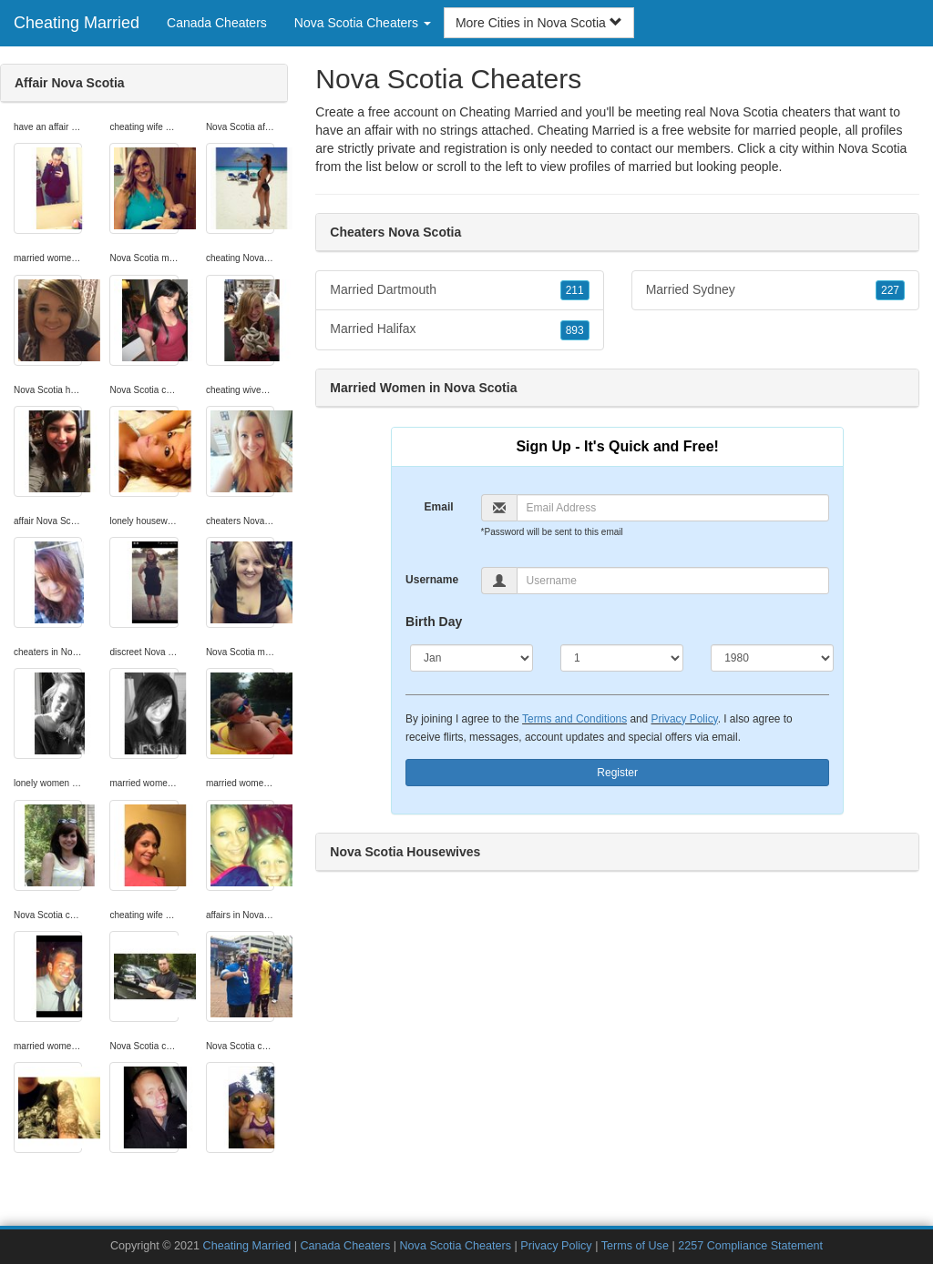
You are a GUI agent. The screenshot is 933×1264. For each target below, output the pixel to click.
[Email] (673, 507)
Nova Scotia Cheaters (455, 1245)
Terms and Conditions (574, 719)
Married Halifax (459, 329)
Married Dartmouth (459, 290)
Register (617, 772)
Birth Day (433, 621)
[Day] (621, 658)
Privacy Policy (684, 719)
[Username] (673, 580)
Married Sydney (775, 290)
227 (890, 290)
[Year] (772, 658)
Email (439, 507)
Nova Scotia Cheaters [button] (362, 22)
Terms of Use (635, 1245)
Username (431, 579)
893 (575, 330)
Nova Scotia (872, 148)
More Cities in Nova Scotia (539, 22)
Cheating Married (76, 23)
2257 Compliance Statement (750, 1245)
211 (575, 290)
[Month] (471, 658)
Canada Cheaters (217, 22)
